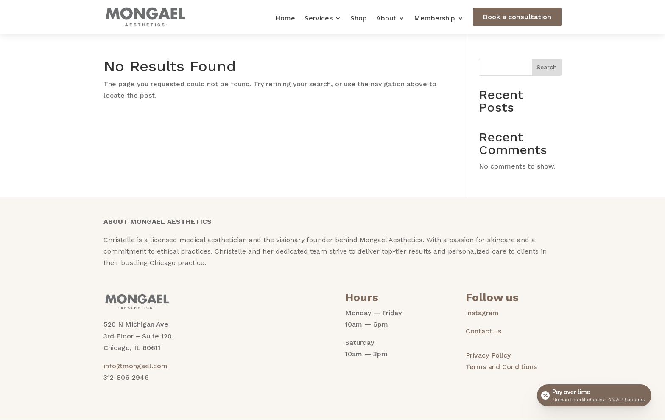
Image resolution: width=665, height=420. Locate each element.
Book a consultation (517, 17)
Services (318, 18)
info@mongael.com (135, 366)
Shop (358, 18)
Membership (434, 18)
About (386, 18)
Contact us (483, 331)
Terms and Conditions (501, 367)
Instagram (482, 313)
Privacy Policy (488, 355)
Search (546, 67)
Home (285, 18)
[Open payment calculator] (594, 395)
